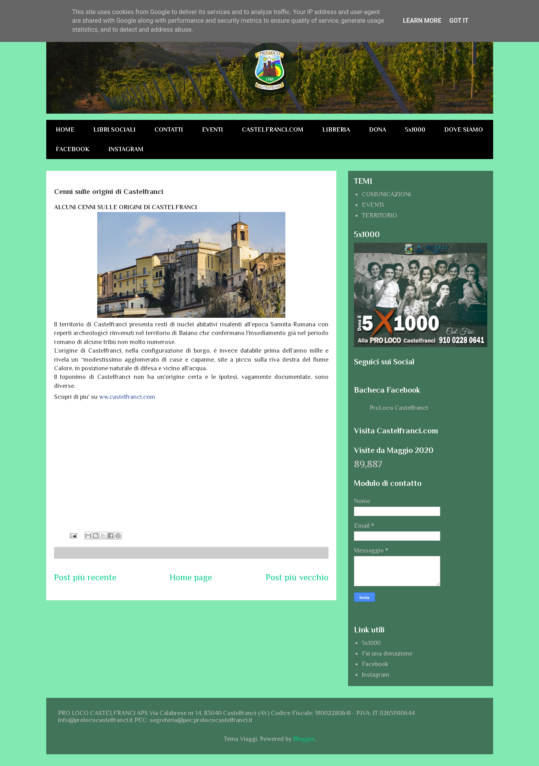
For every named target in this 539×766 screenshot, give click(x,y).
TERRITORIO (379, 215)
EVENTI (212, 129)
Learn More (422, 20)
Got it (458, 20)
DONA (377, 129)
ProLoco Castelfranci (399, 407)
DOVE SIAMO (463, 129)
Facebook (375, 664)
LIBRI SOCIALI (114, 129)
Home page (191, 577)
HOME (65, 129)
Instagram (375, 674)
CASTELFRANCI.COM (272, 129)
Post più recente (85, 577)
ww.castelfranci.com (127, 396)
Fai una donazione (387, 653)
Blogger (303, 738)
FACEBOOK (73, 149)
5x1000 (415, 129)
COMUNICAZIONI (386, 194)
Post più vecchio (297, 577)
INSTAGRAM (126, 149)
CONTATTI (168, 129)
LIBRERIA (336, 129)
